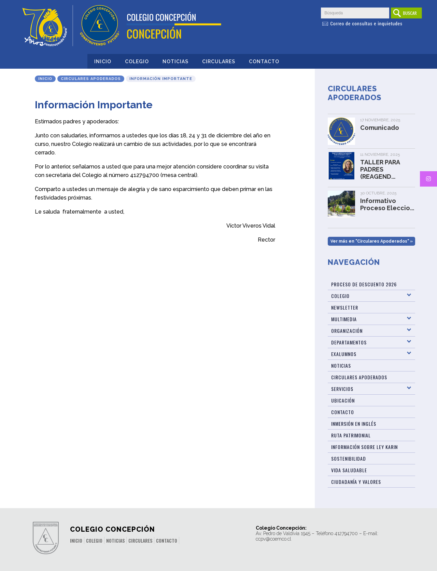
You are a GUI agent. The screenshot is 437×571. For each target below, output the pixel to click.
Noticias (175, 61)
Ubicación (343, 400)
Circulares (218, 61)
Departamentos (349, 342)
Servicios (342, 388)
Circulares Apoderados (91, 79)
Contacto (264, 61)
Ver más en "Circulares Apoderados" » (371, 241)
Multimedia (344, 319)
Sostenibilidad (348, 458)
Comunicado (379, 127)
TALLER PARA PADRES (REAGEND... (380, 169)
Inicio (102, 61)
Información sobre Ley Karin (364, 446)
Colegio (137, 61)
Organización (347, 330)
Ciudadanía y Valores (356, 481)
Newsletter (344, 307)
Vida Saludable (349, 470)
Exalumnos (343, 353)
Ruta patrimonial (351, 435)
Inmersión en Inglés (353, 423)
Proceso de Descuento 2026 (364, 284)
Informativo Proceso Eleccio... (387, 204)
